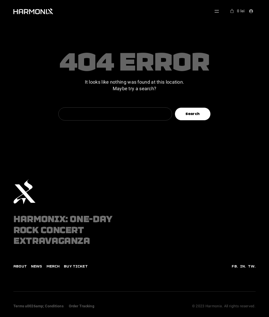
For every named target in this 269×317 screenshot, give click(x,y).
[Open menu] (217, 11)
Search (192, 114)
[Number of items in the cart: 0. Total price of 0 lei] (236, 11)
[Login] (251, 11)
